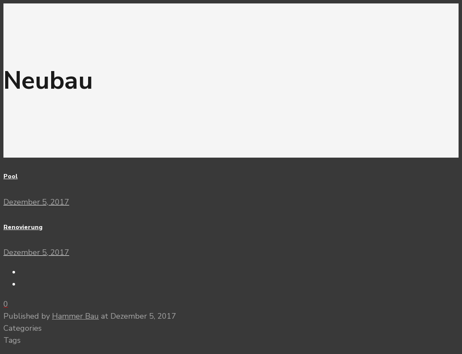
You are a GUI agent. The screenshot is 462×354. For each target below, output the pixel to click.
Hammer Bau (75, 316)
